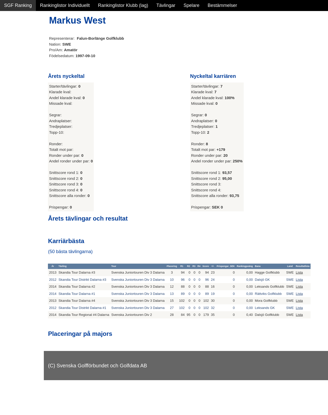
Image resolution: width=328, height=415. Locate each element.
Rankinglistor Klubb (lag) (123, 5)
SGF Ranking (18, 5)
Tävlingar (165, 5)
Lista (312, 275)
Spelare (191, 5)
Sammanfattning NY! (25, 33)
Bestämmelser (222, 5)
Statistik (12, 55)
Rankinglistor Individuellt (65, 5)
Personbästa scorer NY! (28, 66)
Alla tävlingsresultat (24, 77)
